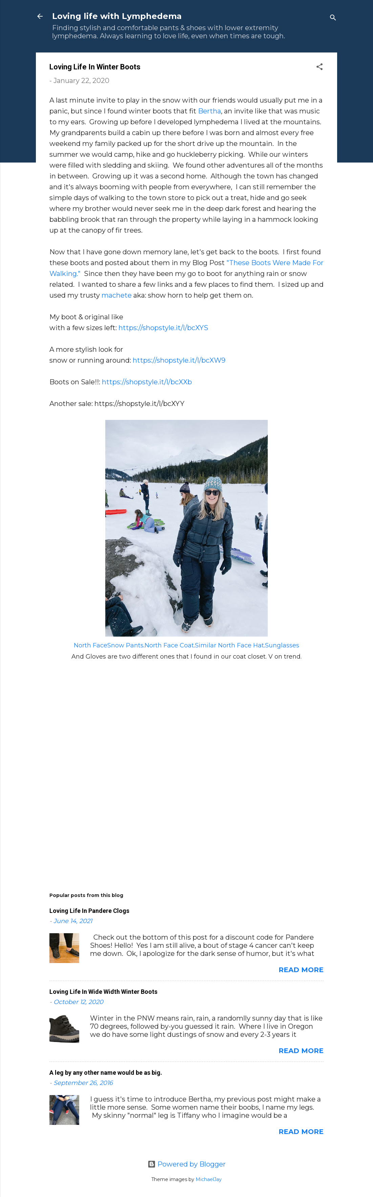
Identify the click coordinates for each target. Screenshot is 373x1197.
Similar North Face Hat (229, 645)
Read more (301, 970)
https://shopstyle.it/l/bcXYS (163, 328)
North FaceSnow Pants (109, 645)
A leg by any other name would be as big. (105, 1072)
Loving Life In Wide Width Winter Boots (103, 991)
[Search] (333, 18)
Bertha (209, 111)
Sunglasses (282, 645)
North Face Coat (169, 645)
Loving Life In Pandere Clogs (89, 910)
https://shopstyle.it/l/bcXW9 (179, 360)
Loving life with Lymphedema (117, 16)
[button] (319, 67)
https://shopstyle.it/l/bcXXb (147, 382)
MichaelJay (209, 1179)
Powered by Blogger (187, 1164)
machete (117, 295)
